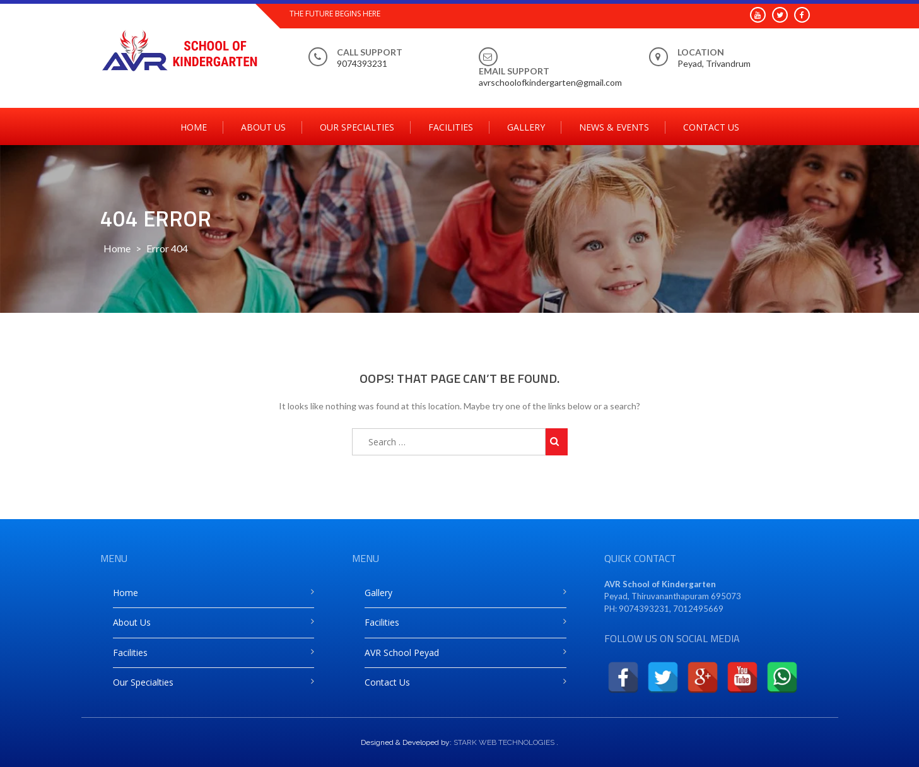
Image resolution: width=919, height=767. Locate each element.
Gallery (526, 127)
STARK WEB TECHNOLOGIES (504, 742)
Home (193, 127)
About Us (263, 127)
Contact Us (711, 127)
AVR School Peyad (402, 653)
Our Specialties (357, 127)
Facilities (450, 127)
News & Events (614, 127)
